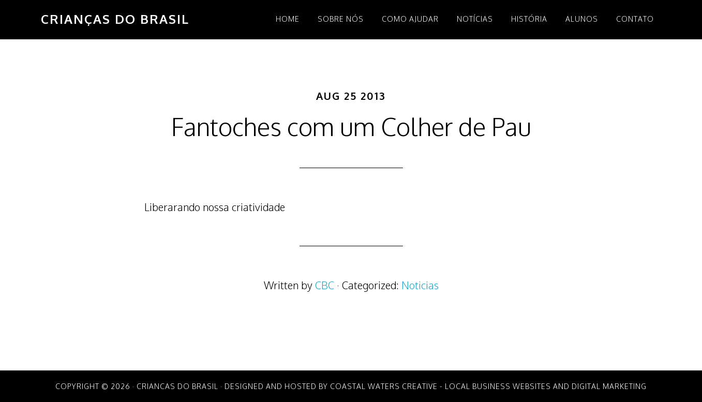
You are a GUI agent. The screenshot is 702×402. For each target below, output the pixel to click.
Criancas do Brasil (177, 386)
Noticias (420, 285)
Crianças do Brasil (115, 19)
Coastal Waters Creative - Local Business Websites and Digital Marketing (488, 386)
